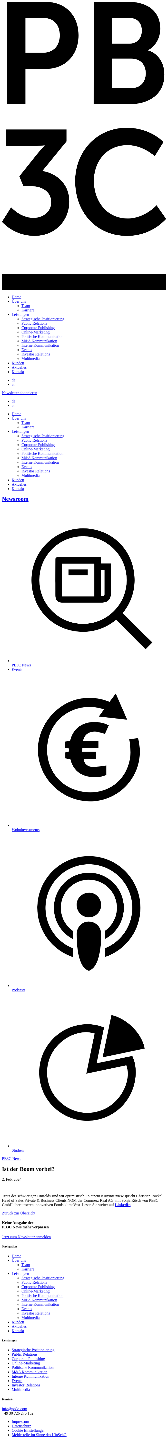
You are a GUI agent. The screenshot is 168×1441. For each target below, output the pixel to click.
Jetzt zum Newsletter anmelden (26, 1237)
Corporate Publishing (38, 328)
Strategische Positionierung (42, 319)
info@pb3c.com (14, 1409)
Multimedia (30, 358)
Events (26, 350)
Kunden (18, 363)
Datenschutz (21, 1426)
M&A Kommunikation (39, 341)
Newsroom (15, 499)
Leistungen (20, 314)
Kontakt (18, 372)
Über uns (19, 301)
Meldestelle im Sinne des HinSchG (39, 1435)
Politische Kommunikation (42, 336)
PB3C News (11, 1158)
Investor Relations (35, 354)
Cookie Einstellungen (28, 1430)
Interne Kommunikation (40, 345)
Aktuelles (19, 367)
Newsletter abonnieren (19, 393)
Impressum (20, 1421)
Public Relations (34, 323)
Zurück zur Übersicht (18, 1213)
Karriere (27, 310)
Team (25, 306)
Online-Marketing (35, 332)
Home (16, 297)
